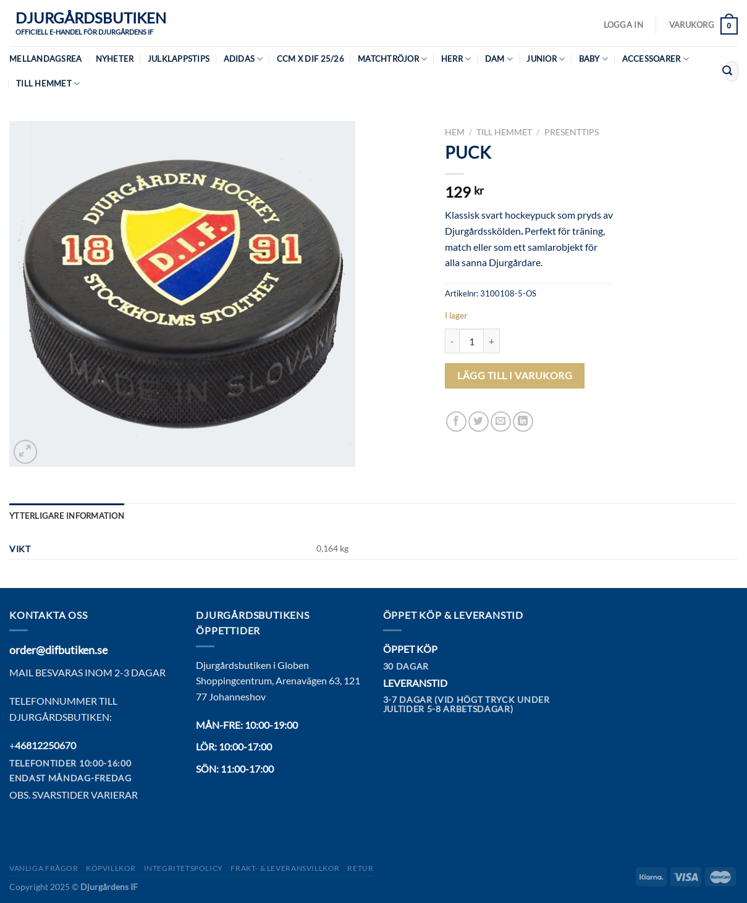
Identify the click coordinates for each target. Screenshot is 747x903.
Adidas (243, 59)
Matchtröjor (392, 59)
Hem (455, 132)
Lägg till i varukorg (514, 375)
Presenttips (571, 132)
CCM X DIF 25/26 (310, 59)
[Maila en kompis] (501, 421)
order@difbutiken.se (58, 650)
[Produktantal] (471, 341)
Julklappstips (178, 59)
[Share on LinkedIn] (523, 421)
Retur (360, 868)
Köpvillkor (111, 868)
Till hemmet (48, 84)
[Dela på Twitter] (478, 421)
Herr (456, 59)
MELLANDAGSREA (45, 59)
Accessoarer (655, 59)
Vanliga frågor (43, 868)
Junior (545, 59)
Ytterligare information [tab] (66, 516)
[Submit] (727, 71)
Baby (593, 59)
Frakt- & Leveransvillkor (285, 868)
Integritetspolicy (183, 868)
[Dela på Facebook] (456, 421)
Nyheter (115, 59)
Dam (499, 59)
